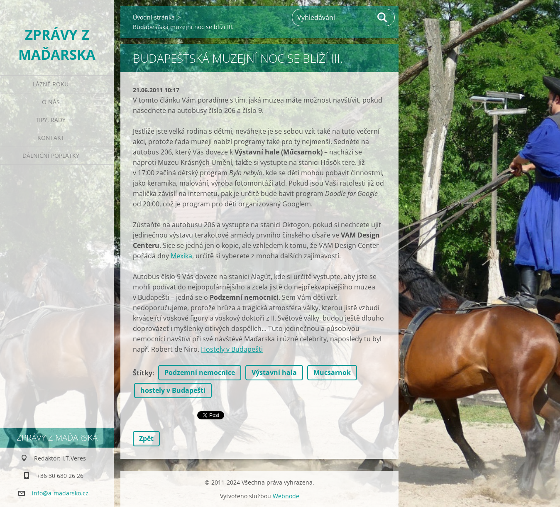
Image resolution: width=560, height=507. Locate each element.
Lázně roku (50, 84)
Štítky (142, 372)
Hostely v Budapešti (232, 349)
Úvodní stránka (154, 17)
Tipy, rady (51, 120)
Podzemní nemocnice (199, 372)
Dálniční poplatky (50, 155)
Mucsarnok (332, 372)
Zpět (146, 438)
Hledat (382, 17)
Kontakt (50, 138)
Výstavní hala (274, 372)
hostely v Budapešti (172, 390)
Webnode (286, 496)
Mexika (181, 255)
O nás (51, 102)
